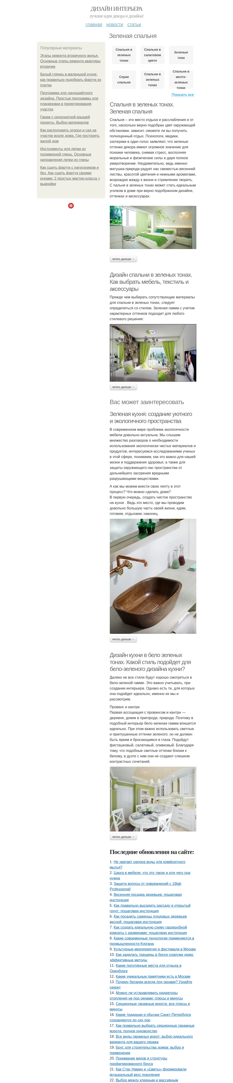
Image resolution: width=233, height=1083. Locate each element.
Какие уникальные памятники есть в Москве (153, 976)
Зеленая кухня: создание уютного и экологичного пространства (151, 417)
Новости (114, 24)
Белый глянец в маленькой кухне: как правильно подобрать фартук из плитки (70, 79)
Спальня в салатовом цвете (152, 55)
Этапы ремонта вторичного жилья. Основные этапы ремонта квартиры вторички (70, 61)
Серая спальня (124, 79)
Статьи (134, 24)
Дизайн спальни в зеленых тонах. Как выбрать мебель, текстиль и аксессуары (151, 281)
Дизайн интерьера (116, 8)
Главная (94, 24)
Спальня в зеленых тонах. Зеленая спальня (142, 108)
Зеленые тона (181, 55)
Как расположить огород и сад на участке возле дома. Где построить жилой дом (70, 135)
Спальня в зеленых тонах (124, 55)
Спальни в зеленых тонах (152, 79)
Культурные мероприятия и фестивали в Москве (155, 949)
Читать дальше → (123, 259)
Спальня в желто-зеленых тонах (181, 80)
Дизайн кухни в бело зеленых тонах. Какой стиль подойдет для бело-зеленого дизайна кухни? (150, 662)
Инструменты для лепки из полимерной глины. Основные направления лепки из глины (65, 154)
